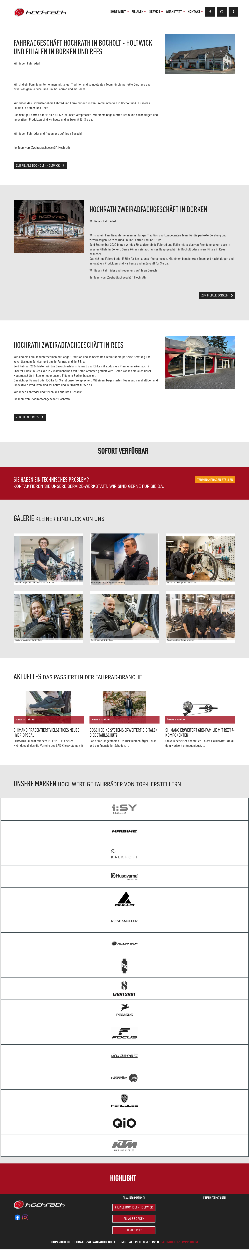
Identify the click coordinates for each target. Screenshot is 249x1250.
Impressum (190, 1242)
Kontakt (195, 11)
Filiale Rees (134, 1230)
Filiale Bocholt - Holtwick (134, 1207)
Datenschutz (170, 1242)
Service (156, 11)
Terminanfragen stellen (215, 480)
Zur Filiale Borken (217, 295)
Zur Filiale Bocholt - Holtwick (40, 165)
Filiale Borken (134, 1219)
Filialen (139, 11)
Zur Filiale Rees (29, 417)
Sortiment (119, 11)
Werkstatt (175, 11)
